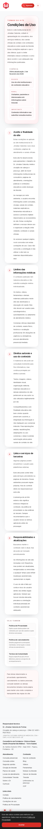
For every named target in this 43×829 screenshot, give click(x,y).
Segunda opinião (9, 764)
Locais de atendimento (11, 774)
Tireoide (26, 777)
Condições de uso (10, 801)
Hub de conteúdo (29, 758)
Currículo (6, 784)
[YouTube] (5, 810)
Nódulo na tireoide (30, 771)
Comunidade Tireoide (10, 777)
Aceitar (22, 825)
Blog (24, 761)
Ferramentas (27, 768)
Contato (6, 795)
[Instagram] (10, 810)
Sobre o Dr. (7, 781)
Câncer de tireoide (30, 774)
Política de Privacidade (11, 805)
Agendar (27, 5)
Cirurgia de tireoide (10, 768)
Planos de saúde (9, 771)
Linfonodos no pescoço (28, 782)
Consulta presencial (10, 758)
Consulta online (8, 761)
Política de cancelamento (12, 798)
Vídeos (25, 764)
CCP (24, 786)
